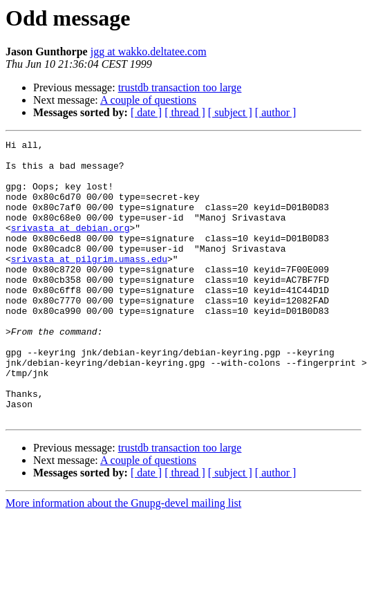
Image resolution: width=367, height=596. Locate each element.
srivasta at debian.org (70, 246)
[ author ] (276, 112)
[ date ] (146, 112)
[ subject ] (230, 112)
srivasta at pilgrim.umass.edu (89, 283)
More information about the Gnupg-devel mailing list (123, 559)
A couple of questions (148, 100)
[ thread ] (184, 112)
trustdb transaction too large (180, 87)
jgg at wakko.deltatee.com (149, 51)
